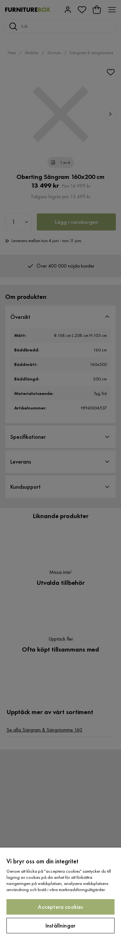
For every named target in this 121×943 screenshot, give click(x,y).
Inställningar (60, 925)
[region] (60, 895)
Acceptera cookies (60, 906)
